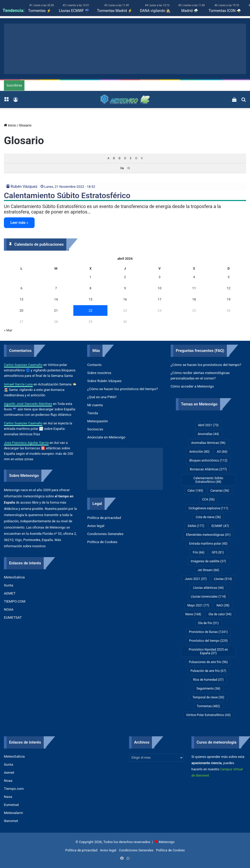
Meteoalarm (13, 813)
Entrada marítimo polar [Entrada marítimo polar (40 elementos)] (208, 543)
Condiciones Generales (105, 534)
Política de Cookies (102, 542)
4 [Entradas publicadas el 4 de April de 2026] (194, 277)
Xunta (8, 585)
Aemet (9, 772)
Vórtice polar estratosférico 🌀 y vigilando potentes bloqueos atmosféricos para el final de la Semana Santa (39, 370)
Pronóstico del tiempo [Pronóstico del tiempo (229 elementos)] (208, 641)
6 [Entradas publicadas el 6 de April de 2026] (21, 288)
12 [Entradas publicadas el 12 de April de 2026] (228, 288)
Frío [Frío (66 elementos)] (198, 552)
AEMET (10, 593)
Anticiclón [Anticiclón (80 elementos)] (199, 451)
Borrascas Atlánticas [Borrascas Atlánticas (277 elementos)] (208, 469)
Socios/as (95, 429)
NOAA (9, 609)
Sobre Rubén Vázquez (104, 381)
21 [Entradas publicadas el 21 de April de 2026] (56, 310)
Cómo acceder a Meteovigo (192, 386)
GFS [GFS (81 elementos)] (218, 552)
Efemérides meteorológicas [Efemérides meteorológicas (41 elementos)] (208, 535)
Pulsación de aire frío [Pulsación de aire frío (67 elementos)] (208, 671)
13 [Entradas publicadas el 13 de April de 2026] (21, 299)
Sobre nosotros (99, 373)
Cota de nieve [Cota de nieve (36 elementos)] (208, 517)
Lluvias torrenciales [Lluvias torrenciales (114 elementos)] (208, 596)
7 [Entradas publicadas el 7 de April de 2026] (56, 288)
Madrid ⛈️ (189, 11)
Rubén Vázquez (24, 186)
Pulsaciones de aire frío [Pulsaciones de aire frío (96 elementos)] (208, 662)
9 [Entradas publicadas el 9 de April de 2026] (125, 288)
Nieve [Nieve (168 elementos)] (193, 614)
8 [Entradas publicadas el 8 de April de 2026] (90, 288)
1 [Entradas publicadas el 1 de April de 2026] (90, 277)
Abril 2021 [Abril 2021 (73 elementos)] (208, 425)
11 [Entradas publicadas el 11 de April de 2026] (194, 288)
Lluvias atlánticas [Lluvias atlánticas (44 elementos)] (208, 588)
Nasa (8, 796)
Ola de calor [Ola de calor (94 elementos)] (219, 614)
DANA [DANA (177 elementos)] (196, 526)
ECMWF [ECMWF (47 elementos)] (220, 526)
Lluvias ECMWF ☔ (74, 11)
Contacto (94, 365)
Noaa (8, 780)
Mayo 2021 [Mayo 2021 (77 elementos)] (198, 605)
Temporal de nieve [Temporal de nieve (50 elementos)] (208, 697)
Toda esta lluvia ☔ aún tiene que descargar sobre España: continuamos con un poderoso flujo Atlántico (40, 409)
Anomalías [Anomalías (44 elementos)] (208, 434)
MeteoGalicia (14, 577)
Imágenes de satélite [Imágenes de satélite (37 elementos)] (208, 561)
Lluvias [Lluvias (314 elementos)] (223, 579)
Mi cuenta (95, 405)
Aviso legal (95, 526)
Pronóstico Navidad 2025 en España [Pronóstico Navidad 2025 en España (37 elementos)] (208, 651)
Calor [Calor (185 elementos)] (195, 490)
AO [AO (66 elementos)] (222, 451)
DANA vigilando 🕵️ (155, 11)
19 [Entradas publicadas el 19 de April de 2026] (228, 299)
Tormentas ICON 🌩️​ (225, 11)
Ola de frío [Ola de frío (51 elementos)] (208, 623)
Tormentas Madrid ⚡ (114, 11)
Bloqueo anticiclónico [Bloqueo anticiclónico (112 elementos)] (208, 460)
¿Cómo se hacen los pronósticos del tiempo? (122, 389)
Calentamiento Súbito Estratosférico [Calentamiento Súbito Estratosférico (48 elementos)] (208, 480)
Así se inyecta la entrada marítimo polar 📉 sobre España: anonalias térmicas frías (38, 428)
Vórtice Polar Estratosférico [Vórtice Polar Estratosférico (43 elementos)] (208, 715)
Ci (128, 168)
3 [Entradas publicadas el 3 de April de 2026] (160, 277)
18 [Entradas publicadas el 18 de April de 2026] (194, 299)
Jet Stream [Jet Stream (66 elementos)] (208, 570)
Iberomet (11, 821)
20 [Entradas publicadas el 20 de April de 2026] (21, 310)
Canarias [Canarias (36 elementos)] (219, 490)
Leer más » (19, 223)
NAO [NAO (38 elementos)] (222, 605)
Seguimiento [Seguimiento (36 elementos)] (208, 688)
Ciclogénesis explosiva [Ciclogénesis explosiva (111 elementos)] (208, 508)
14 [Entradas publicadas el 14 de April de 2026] (56, 299)
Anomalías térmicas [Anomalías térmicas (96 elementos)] (208, 443)
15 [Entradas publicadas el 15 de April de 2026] (90, 299)
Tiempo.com (14, 788)
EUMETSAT (13, 617)
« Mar (8, 330)
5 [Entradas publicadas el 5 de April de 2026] (228, 277)
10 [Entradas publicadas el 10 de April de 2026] (160, 288)
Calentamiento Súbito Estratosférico (67, 195)
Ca (122, 168)
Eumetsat (11, 805)
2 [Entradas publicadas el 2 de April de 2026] (125, 277)
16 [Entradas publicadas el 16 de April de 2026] (125, 299)
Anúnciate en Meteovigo (106, 437)
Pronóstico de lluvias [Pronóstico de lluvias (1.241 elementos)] (208, 632)
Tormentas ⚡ (39, 11)
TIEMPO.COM (14, 601)
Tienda (92, 413)
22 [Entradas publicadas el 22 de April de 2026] (90, 310)
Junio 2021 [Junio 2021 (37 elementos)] (196, 579)
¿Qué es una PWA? (102, 397)
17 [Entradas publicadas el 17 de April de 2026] (160, 299)
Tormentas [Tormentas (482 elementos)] (208, 706)
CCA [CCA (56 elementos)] (208, 499)
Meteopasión (97, 421)
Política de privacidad (104, 518)
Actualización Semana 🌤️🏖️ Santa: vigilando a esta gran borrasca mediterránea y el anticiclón (40, 389)
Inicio (10, 125)
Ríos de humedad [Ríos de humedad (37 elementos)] (208, 680)
